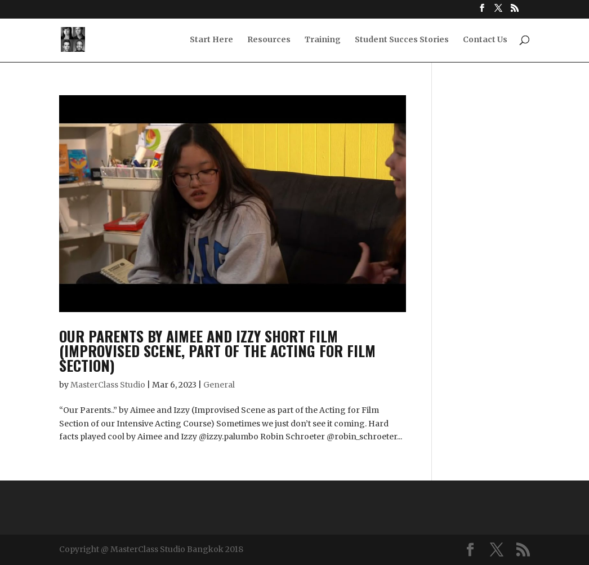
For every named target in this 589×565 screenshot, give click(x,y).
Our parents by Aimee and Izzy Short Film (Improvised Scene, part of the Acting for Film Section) (217, 350)
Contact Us (485, 40)
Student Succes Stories (402, 40)
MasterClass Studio (107, 385)
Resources (269, 40)
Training (323, 40)
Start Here (211, 40)
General (219, 385)
